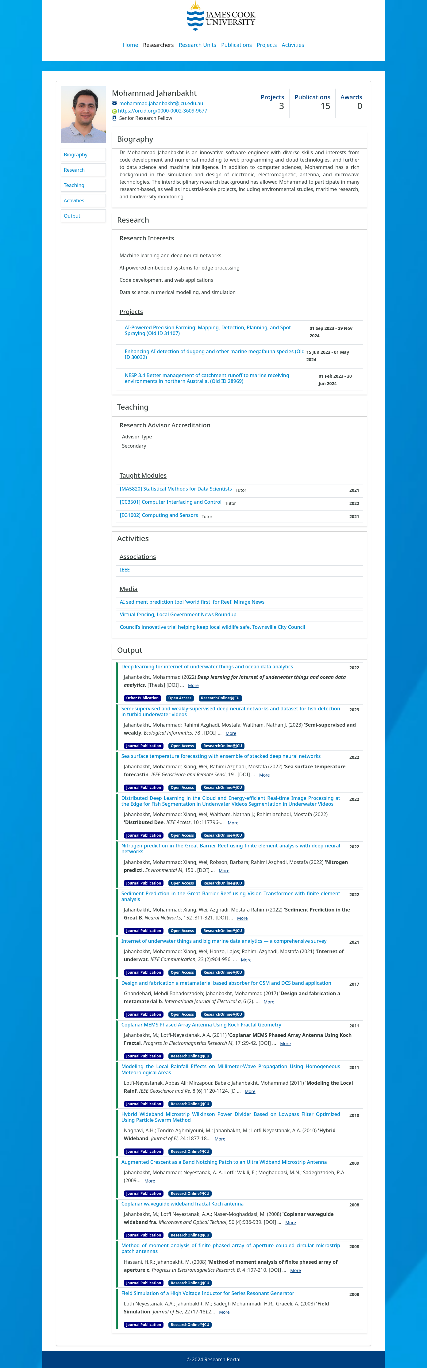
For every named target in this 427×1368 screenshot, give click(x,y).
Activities (293, 44)
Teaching (74, 185)
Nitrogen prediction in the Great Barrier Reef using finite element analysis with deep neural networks (230, 848)
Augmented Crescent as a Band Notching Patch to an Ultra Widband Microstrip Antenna (224, 1162)
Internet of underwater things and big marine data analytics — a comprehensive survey (224, 941)
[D (233, 1090)
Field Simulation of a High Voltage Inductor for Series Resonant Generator (207, 1293)
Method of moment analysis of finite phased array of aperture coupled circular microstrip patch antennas (230, 1248)
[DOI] (173, 685)
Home (130, 44)
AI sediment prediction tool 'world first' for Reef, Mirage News (192, 602)
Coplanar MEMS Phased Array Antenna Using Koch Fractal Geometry (201, 1025)
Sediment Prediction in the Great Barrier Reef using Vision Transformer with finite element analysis (230, 896)
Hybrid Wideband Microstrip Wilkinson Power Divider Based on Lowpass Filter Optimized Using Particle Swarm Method (230, 1117)
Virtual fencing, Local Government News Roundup (178, 614)
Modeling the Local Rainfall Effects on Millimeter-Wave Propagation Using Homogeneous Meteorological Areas (230, 1069)
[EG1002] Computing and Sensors (159, 515)
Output (72, 215)
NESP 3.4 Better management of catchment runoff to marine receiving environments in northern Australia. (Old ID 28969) (207, 378)
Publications (236, 44)
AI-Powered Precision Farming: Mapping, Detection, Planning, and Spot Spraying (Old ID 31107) (208, 330)
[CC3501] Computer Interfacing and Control (170, 502)
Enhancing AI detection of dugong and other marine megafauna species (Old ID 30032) (215, 354)
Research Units (197, 44)
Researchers (158, 44)
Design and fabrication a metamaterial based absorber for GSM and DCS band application (226, 983)
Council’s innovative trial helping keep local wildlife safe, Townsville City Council (212, 627)
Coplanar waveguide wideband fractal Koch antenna (182, 1204)
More (193, 685)
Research (74, 169)
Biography (75, 154)
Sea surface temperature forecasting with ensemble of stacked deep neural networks (221, 756)
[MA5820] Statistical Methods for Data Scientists (176, 489)
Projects (267, 44)
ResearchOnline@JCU (220, 698)
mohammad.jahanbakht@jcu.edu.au (161, 103)
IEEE (125, 570)
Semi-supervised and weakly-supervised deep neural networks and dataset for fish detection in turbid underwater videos (230, 711)
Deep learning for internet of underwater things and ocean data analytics (207, 667)
